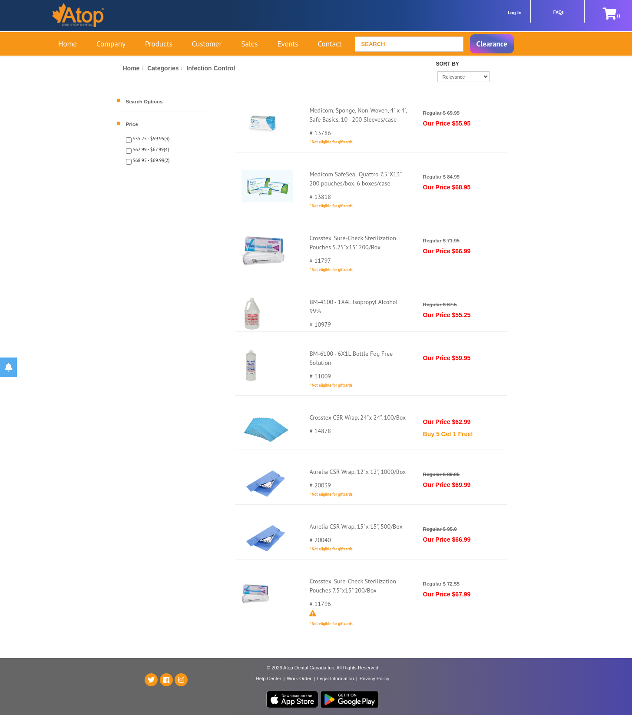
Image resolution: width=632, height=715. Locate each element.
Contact (329, 44)
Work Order (299, 678)
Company (111, 44)
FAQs (558, 12)
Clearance (491, 44)
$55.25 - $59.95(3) (151, 139)
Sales (249, 44)
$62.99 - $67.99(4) (150, 149)
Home (67, 44)
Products (158, 44)
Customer (207, 44)
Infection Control (210, 68)
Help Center (268, 678)
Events (287, 44)
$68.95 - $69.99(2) (151, 160)
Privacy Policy (374, 678)
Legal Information (335, 678)
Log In (515, 12)
